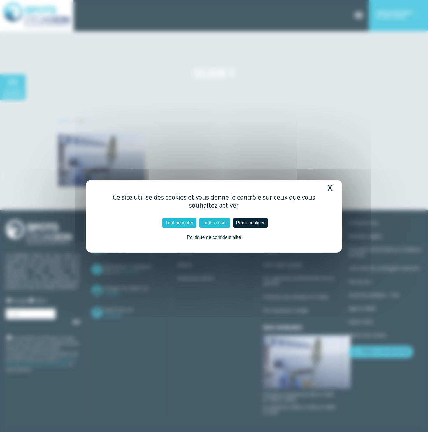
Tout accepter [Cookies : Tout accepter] (179, 222)
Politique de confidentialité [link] (214, 237)
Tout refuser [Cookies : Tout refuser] (214, 222)
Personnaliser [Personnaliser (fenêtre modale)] (250, 222)
